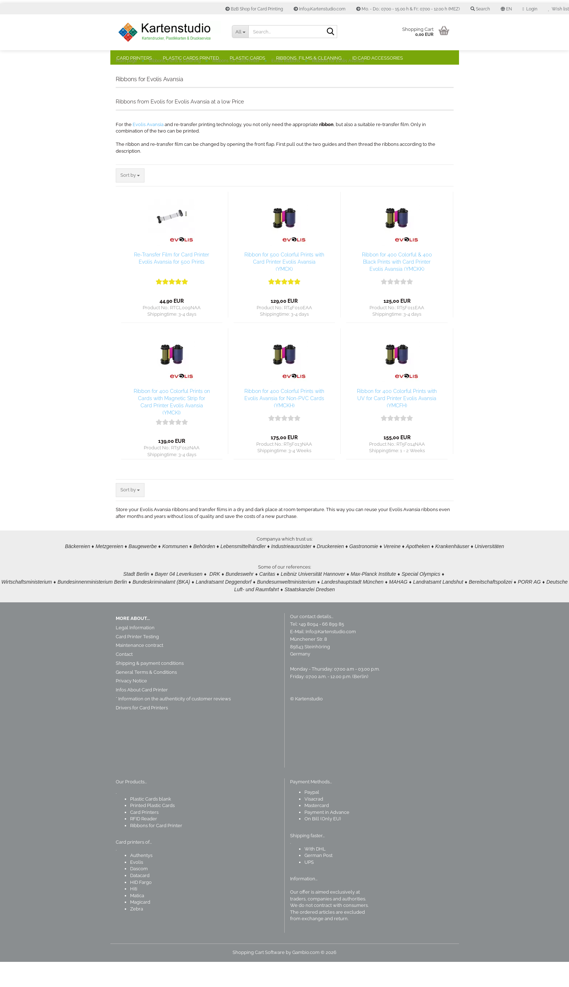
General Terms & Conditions (146, 697)
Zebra (136, 934)
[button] (506, 9)
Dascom (139, 893)
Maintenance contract (139, 670)
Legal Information (135, 652)
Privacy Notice (131, 706)
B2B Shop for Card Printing (254, 8)
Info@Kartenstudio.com (319, 8)
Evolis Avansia (148, 149)
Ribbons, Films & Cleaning (308, 58)
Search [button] (480, 8)
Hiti (133, 914)
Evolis (136, 887)
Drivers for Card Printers (142, 733)
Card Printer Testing (137, 661)
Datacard (140, 900)
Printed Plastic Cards (152, 830)
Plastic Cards (247, 58)
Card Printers (134, 58)
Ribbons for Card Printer (156, 850)
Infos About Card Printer (142, 715)
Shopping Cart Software (259, 977)
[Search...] (240, 31)
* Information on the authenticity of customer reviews (173, 724)
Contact (124, 679)
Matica (137, 920)
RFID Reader (143, 844)
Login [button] (530, 8)
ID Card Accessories (377, 58)
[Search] (330, 32)
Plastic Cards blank (150, 824)
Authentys (141, 880)
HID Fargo (141, 907)
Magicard (140, 927)
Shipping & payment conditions (150, 688)
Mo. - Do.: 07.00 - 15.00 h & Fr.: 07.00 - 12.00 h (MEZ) (408, 8)
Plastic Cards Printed (191, 58)
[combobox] (130, 201)
